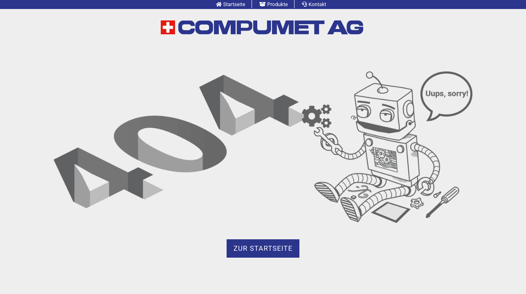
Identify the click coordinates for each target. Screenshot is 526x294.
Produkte (277, 4)
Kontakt (317, 4)
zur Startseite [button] (263, 248)
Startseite (234, 4)
